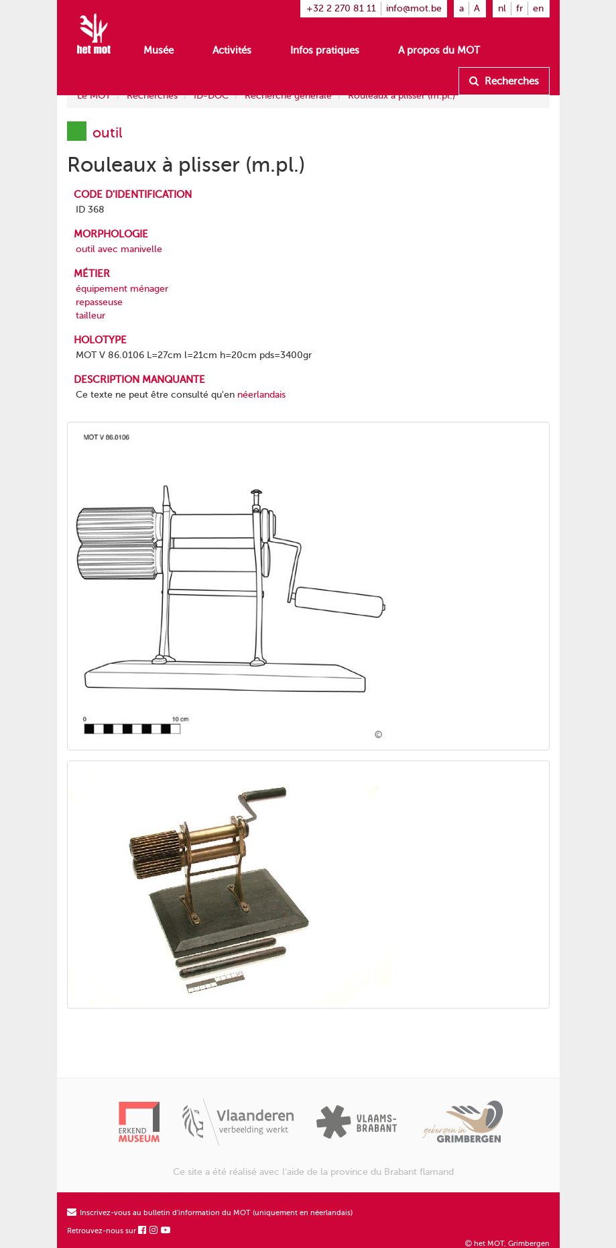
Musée (158, 50)
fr (519, 8)
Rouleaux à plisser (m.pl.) (401, 96)
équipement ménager (122, 289)
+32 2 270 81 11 (341, 8)
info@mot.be (414, 8)
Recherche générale (288, 96)
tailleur (90, 315)
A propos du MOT (439, 50)
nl (502, 8)
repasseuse (99, 302)
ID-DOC (211, 96)
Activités (231, 50)
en (538, 8)
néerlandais (261, 395)
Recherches (504, 81)
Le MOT (94, 96)
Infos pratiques (324, 50)
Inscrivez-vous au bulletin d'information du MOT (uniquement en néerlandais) (210, 1212)
